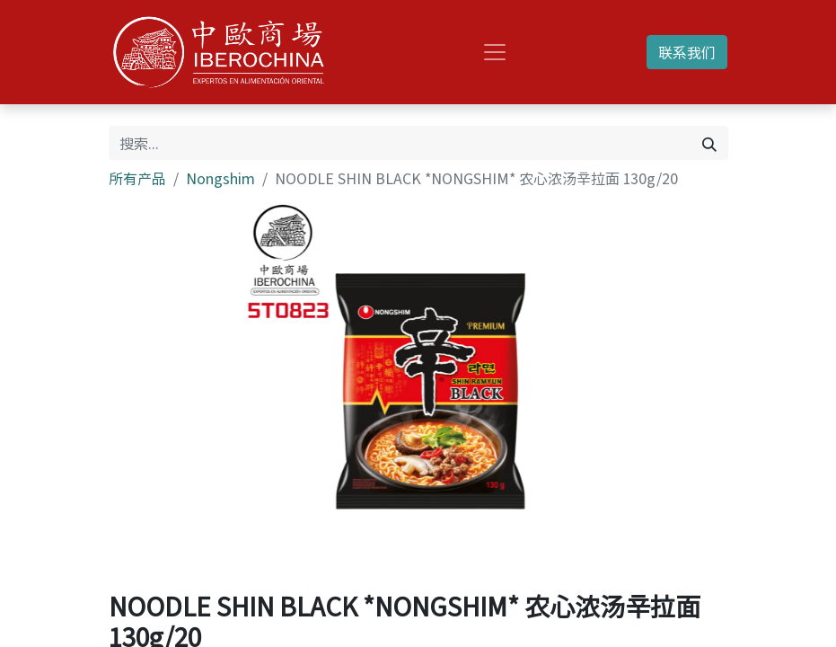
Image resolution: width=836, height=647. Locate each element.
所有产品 (137, 178)
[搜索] (709, 143)
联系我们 (687, 52)
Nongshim (220, 178)
